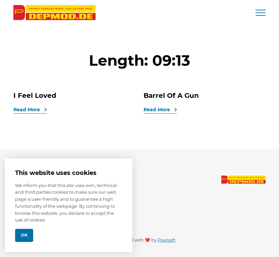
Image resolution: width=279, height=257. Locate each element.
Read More (27, 110)
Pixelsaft (166, 240)
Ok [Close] (24, 235)
